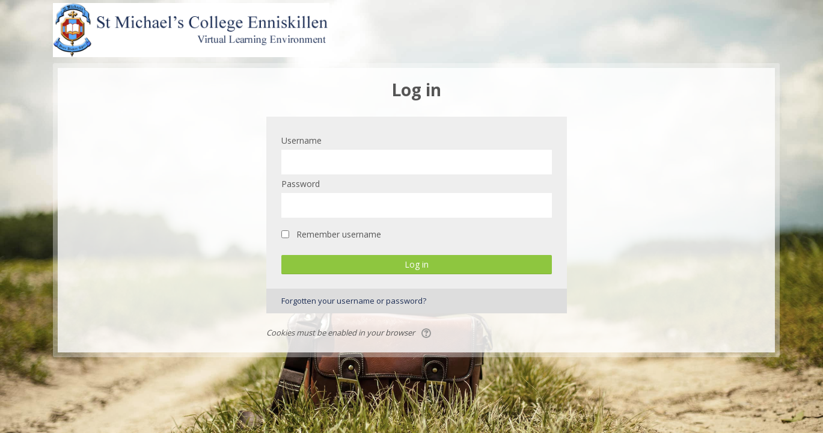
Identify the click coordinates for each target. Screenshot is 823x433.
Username (301, 140)
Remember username (338, 234)
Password (300, 183)
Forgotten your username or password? (353, 300)
